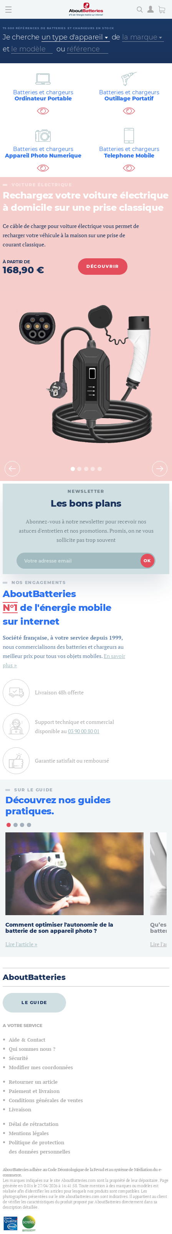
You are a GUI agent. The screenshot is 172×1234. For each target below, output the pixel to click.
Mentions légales (29, 1133)
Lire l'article (20, 944)
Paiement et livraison (34, 1091)
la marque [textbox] (139, 37)
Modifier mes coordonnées (41, 1067)
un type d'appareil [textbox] (72, 37)
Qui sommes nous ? (32, 1049)
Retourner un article (33, 1082)
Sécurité (18, 1058)
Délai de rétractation (33, 1124)
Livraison (20, 1109)
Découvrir (102, 266)
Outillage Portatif (129, 95)
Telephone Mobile (129, 152)
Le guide (34, 1002)
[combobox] (75, 37)
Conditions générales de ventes (46, 1100)
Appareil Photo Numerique (43, 152)
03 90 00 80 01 (83, 731)
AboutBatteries (34, 977)
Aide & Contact (27, 1040)
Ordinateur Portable (43, 95)
